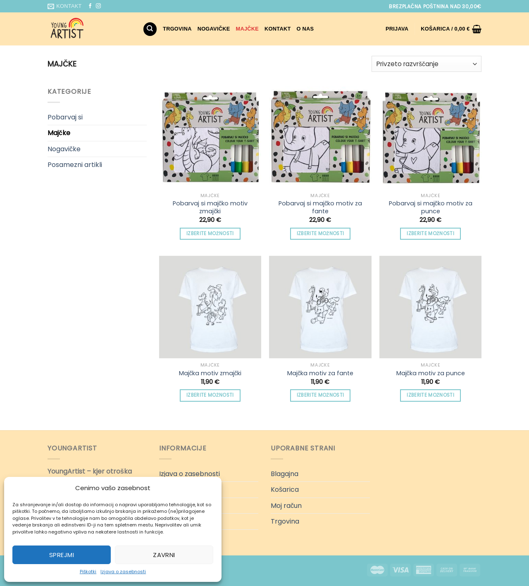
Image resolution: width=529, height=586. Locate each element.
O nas (305, 29)
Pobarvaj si (65, 117)
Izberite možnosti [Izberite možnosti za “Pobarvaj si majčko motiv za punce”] (430, 233)
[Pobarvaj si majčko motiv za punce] (430, 137)
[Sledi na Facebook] (90, 6)
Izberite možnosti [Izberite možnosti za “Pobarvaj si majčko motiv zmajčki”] (210, 233)
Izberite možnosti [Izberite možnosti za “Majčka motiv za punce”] (430, 395)
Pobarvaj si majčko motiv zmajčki (210, 207)
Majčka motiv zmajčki (210, 373)
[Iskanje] (150, 29)
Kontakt (277, 29)
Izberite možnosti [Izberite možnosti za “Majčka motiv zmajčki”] (210, 395)
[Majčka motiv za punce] (430, 307)
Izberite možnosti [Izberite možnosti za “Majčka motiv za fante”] (320, 395)
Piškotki (88, 571)
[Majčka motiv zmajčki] (210, 307)
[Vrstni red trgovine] (426, 64)
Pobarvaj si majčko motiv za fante (320, 207)
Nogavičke (214, 29)
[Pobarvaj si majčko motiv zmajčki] (210, 137)
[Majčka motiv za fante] (320, 307)
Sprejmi (61, 554)
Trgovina (177, 29)
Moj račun (286, 505)
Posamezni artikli (75, 164)
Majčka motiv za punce (430, 373)
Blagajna (284, 474)
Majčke (247, 29)
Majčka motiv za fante (320, 373)
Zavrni (164, 554)
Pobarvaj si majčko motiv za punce (430, 207)
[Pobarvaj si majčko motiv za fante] (320, 137)
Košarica (285, 489)
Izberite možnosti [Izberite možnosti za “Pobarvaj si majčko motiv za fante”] (320, 233)
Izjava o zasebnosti (123, 571)
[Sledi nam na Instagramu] (98, 6)
